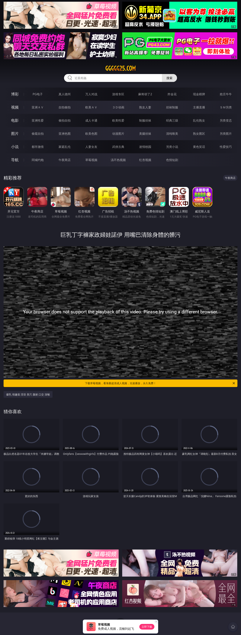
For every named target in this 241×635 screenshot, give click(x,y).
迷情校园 (145, 147)
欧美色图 (91, 134)
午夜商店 (65, 160)
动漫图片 (118, 134)
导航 (15, 159)
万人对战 (91, 94)
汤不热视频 (118, 160)
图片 (15, 133)
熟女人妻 (145, 107)
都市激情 (38, 147)
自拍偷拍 (65, 107)
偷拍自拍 (65, 120)
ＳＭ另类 (226, 107)
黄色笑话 (199, 147)
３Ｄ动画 (118, 107)
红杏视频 (145, 160)
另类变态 (226, 120)
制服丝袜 (145, 120)
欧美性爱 (118, 120)
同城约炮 (38, 160)
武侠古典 (118, 147)
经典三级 (172, 120)
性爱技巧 (226, 147)
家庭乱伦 (65, 147)
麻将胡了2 (145, 94)
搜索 (169, 78)
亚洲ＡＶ (38, 107)
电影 (15, 120)
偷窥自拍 (38, 134)
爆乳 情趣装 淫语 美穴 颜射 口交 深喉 (28, 394)
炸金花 (172, 94)
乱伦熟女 (199, 120)
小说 (15, 146)
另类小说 (172, 147)
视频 (15, 107)
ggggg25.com (120, 68)
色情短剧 (172, 160)
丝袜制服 (172, 107)
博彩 (15, 94)
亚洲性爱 (38, 120)
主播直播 (199, 107)
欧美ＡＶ (91, 107)
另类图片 (226, 134)
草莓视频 (91, 160)
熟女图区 (199, 134)
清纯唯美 (172, 134)
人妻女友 (91, 147)
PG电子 (38, 94)
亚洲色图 (65, 134)
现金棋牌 (199, 94)
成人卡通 (91, 120)
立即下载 (147, 626)
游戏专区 (118, 94)
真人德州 (65, 94)
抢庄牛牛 (226, 94)
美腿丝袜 (145, 134)
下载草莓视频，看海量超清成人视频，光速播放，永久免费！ (160, 383)
